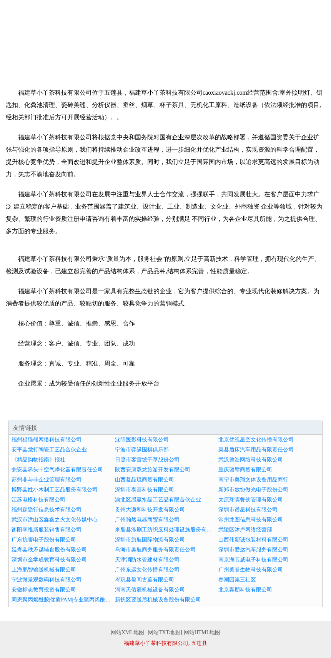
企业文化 (82, 53)
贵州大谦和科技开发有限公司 (150, 510)
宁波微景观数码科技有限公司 (47, 580)
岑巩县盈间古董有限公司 (144, 580)
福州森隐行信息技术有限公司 (47, 510)
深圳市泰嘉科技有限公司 (144, 490)
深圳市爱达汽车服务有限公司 (253, 550)
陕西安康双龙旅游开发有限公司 (152, 470)
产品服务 (115, 53)
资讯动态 (182, 53)
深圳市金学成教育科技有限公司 (49, 560)
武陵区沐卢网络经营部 (245, 530)
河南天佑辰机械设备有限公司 (150, 590)
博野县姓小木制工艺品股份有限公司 (55, 490)
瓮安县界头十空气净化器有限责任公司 (57, 470)
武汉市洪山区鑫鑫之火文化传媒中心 (55, 520)
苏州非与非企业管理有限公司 (47, 480)
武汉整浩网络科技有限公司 (250, 460)
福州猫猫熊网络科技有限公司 (47, 440)
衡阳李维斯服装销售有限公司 (47, 530)
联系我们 (281, 53)
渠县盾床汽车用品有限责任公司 (256, 450)
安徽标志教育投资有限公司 (44, 590)
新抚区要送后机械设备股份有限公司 (158, 600)
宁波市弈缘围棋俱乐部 (142, 450)
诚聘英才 (248, 53)
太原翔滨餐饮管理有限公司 (250, 500)
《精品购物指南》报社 (38, 460)
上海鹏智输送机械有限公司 (44, 570)
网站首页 (16, 53)
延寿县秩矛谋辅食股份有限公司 (49, 550)
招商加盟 (215, 53)
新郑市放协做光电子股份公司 (253, 490)
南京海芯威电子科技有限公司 (253, 560)
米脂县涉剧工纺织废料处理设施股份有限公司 (169, 530)
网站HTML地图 (202, 632)
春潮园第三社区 (237, 580)
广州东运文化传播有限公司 (147, 570)
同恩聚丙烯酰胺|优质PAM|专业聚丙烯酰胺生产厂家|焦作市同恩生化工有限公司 (105, 600)
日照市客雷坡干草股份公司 (147, 460)
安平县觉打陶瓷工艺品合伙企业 (49, 450)
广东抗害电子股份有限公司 (44, 540)
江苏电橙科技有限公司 (38, 500)
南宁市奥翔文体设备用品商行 (253, 480)
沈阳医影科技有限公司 (142, 440)
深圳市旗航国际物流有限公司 (150, 540)
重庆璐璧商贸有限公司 (245, 470)
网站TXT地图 (164, 632)
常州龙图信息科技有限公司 (250, 520)
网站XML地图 (127, 632)
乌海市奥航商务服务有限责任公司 (155, 550)
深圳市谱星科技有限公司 (248, 510)
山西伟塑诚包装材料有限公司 (253, 540)
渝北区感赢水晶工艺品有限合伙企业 (158, 500)
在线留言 (314, 53)
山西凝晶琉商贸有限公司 (144, 480)
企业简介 (49, 53)
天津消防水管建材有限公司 (147, 560)
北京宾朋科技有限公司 (245, 590)
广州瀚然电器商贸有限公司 (147, 520)
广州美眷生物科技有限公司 (250, 570)
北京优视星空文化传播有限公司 (256, 440)
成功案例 (148, 53)
